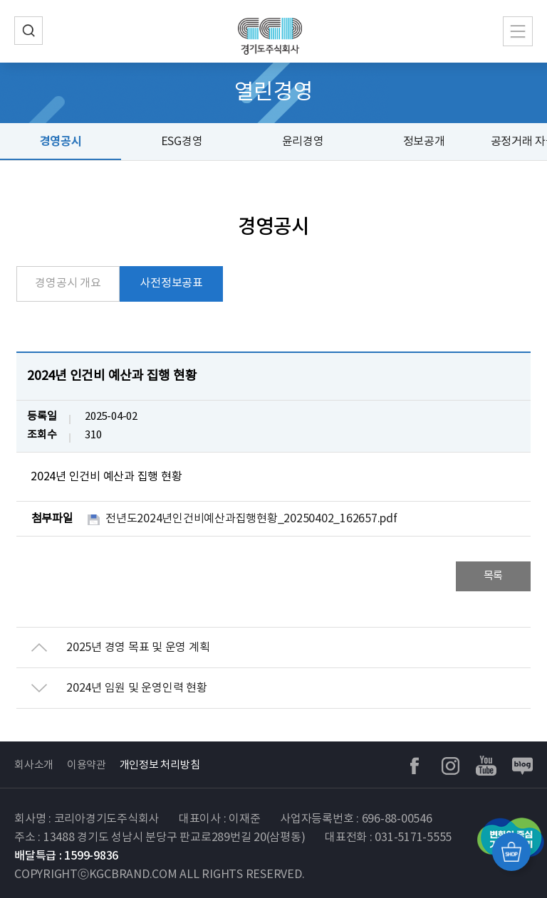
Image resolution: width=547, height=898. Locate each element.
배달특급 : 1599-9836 (66, 856)
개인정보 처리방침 (160, 765)
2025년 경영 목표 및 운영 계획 (137, 647)
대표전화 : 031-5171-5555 (388, 837)
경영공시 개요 (67, 283)
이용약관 (86, 765)
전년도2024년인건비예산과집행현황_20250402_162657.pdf (251, 518)
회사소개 (33, 765)
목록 (494, 576)
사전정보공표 (171, 283)
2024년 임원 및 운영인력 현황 (136, 688)
